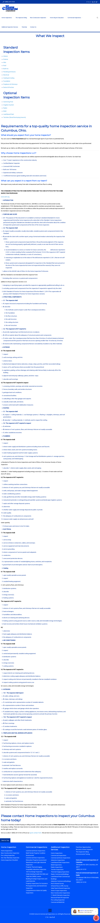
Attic (4, 62)
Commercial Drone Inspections (35, 851)
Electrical (6, 75)
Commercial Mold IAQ (57, 902)
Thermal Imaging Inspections (60, 872)
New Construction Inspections (60, 893)
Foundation (6, 81)
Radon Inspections (57, 867)
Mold (4, 111)
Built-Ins (5, 68)
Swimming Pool (8, 102)
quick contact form (35, 833)
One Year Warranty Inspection (10, 858)
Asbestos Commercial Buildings (61, 881)
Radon (5, 108)
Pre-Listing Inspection (8, 855)
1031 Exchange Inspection (34, 872)
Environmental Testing (83, 854)
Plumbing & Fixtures (9, 72)
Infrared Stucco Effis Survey (59, 886)
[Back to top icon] (50, 910)
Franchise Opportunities (83, 847)
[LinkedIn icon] (92, 2)
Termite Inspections (57, 869)
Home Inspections (6, 851)
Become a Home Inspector (84, 849)
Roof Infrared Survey (57, 883)
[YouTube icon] (90, 2)
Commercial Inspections (58, 855)
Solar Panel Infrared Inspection (60, 888)
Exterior (5, 59)
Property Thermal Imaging (34, 867)
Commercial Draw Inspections (35, 858)
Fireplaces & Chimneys (10, 84)
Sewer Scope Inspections (59, 890)
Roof (4, 65)
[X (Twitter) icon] (89, 2)
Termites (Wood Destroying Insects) (14, 117)
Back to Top (5, 840)
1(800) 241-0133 (81, 869)
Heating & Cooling (8, 78)
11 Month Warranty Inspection (60, 895)
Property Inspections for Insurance (37, 883)
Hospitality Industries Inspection (36, 869)
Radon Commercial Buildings (60, 874)
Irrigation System (8, 105)
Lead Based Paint (8, 114)
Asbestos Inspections (58, 860)
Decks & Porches (8, 87)
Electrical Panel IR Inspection (60, 897)
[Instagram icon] (94, 2)
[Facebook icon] (87, 2)
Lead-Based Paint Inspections (60, 862)
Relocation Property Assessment (36, 860)
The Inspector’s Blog (82, 852)
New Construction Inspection (10, 853)
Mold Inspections (56, 865)
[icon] (96, 2)
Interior (5, 56)
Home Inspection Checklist (9, 860)
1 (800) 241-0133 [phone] (9, 2)
